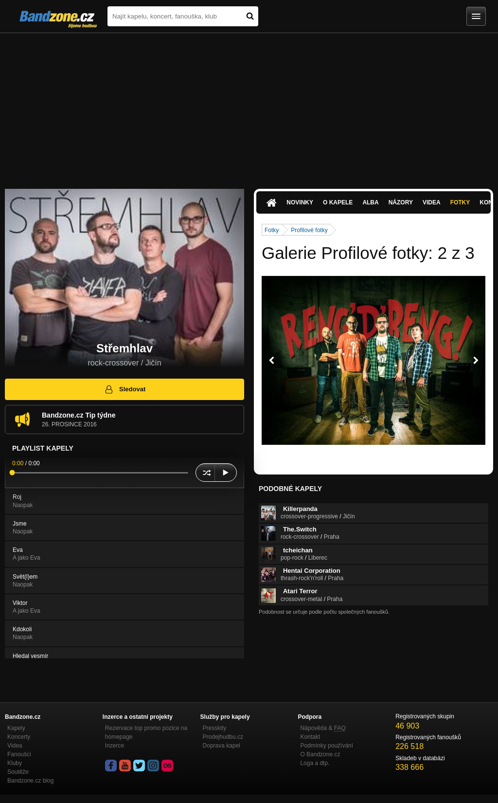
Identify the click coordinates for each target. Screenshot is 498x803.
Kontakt (310, 736)
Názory (401, 202)
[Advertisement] (249, 106)
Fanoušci (19, 754)
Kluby (14, 763)
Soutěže (18, 771)
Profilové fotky (309, 230)
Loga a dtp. (314, 763)
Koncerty (18, 736)
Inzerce (114, 745)
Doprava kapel (221, 745)
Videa (432, 202)
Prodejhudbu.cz (223, 736)
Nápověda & (322, 728)
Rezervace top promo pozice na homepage (146, 732)
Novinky (299, 202)
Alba (370, 202)
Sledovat (125, 389)
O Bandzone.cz (320, 754)
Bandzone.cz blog (30, 780)
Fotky (460, 202)
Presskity (215, 728)
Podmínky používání (326, 745)
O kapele (338, 202)
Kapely (16, 728)
